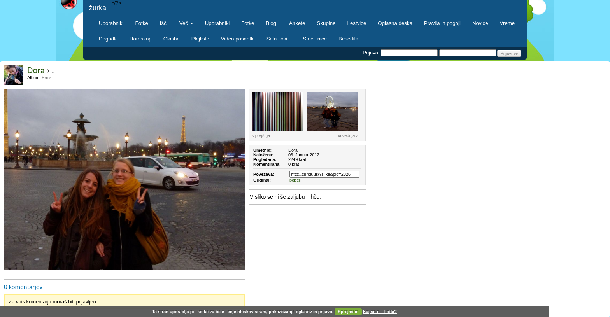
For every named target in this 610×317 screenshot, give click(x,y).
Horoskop (141, 39)
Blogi (272, 23)
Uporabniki (111, 23)
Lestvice (356, 23)
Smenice (315, 39)
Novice (480, 23)
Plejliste (200, 39)
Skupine (326, 23)
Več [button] (186, 23)
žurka (97, 8)
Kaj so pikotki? (380, 311)
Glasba (171, 39)
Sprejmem (348, 311)
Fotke (141, 23)
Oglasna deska (395, 23)
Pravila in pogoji (442, 23)
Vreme (507, 23)
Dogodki (108, 39)
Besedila (348, 39)
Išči (164, 23)
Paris (46, 77)
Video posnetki (238, 39)
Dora (36, 70)
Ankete (297, 23)
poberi (295, 180)
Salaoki (278, 39)
